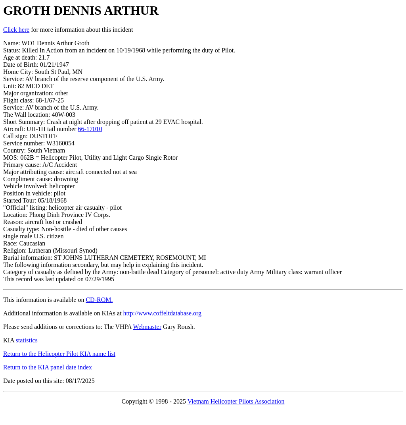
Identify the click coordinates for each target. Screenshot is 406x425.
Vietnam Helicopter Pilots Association (236, 401)
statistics (27, 340)
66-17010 (90, 129)
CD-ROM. (99, 299)
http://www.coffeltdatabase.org (162, 313)
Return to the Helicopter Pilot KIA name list (59, 353)
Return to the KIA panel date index (47, 367)
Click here (16, 29)
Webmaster (147, 326)
